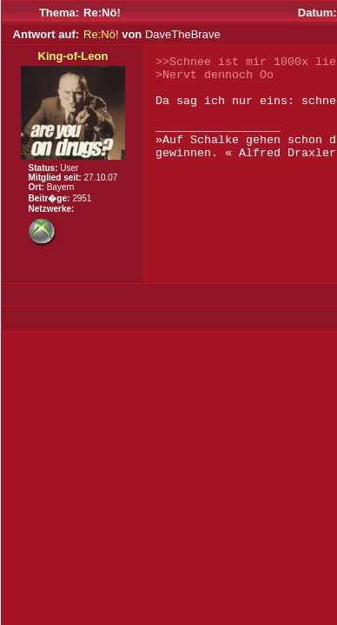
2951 (81, 198)
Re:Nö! (100, 34)
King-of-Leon (73, 55)
